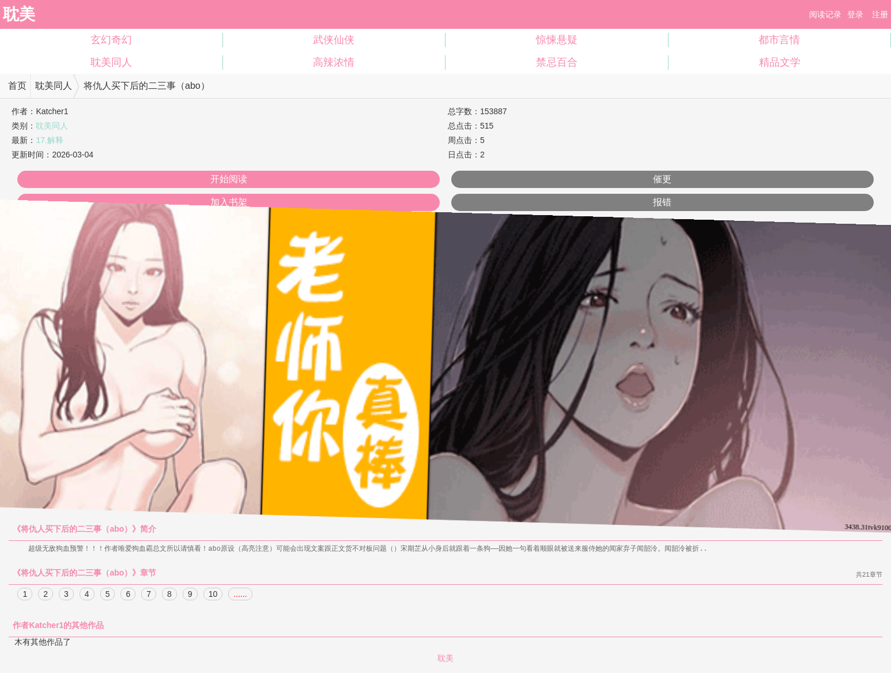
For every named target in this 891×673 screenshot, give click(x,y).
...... (240, 594)
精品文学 (780, 62)
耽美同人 (111, 62)
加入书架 (228, 202)
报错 (662, 202)
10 (213, 594)
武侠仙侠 (333, 40)
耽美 (19, 14)
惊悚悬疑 (556, 40)
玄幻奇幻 (111, 40)
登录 (855, 14)
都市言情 (779, 40)
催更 (662, 179)
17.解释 (49, 140)
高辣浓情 (333, 62)
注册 (880, 14)
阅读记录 (825, 14)
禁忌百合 (556, 62)
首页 (17, 86)
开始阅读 (228, 179)
